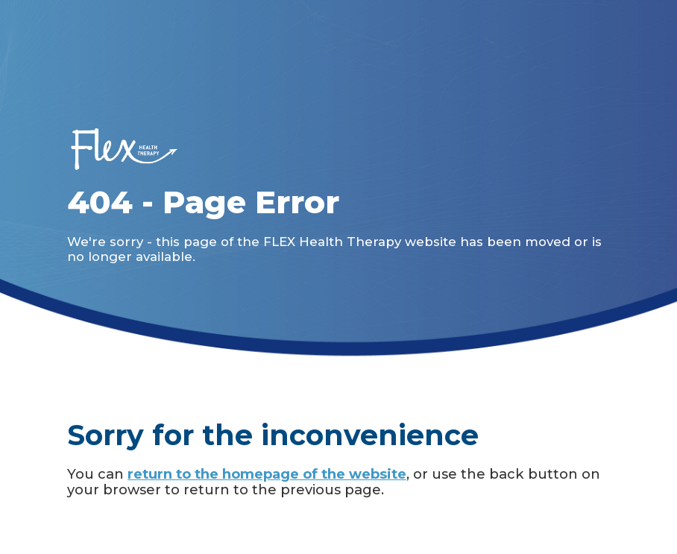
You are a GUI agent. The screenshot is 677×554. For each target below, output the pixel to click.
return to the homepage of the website (266, 473)
